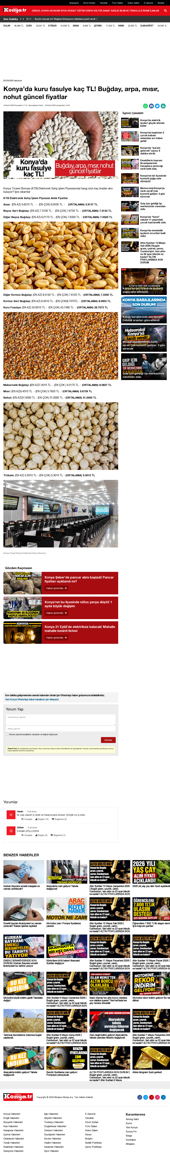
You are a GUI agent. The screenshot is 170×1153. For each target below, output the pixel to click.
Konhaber (131, 1139)
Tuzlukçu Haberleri (53, 1122)
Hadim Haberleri (52, 1142)
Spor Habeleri (51, 1151)
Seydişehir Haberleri (54, 1134)
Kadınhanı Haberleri (13, 1146)
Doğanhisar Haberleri (55, 1126)
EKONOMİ (55, 10)
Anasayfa (74, 3)
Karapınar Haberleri (13, 1130)
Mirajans (130, 1144)
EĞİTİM (81, 10)
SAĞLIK (115, 10)
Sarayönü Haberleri (13, 1151)
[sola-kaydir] (20, 19)
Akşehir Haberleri (53, 1118)
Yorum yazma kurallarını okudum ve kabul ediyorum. (33, 734)
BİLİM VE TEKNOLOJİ (131, 10)
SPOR (64, 10)
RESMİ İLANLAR (151, 10)
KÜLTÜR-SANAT (102, 10)
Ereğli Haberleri (11, 1118)
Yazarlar (104, 3)
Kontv (129, 1123)
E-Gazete (148, 3)
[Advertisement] (85, 55)
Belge (129, 1135)
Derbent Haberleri (53, 1130)
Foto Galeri (117, 3)
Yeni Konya (131, 1127)
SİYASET (72, 10)
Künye (88, 1134)
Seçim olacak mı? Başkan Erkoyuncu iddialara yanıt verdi (62, 19)
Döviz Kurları (89, 3)
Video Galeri (133, 3)
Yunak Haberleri (11, 1142)
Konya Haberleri (11, 1114)
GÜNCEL (36, 10)
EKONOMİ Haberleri (12, 80)
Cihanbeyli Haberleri (13, 1138)
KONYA (45, 10)
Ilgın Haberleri (51, 1114)
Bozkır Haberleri (52, 1138)
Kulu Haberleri (10, 1126)
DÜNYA (89, 10)
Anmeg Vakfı (132, 1119)
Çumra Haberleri (11, 1134)
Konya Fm (131, 1131)
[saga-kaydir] (23, 19)
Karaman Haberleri (54, 1146)
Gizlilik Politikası (93, 1142)
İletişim (161, 3)
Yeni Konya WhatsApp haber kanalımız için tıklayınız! (32, 699)
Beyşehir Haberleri (13, 1122)
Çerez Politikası (93, 1146)
